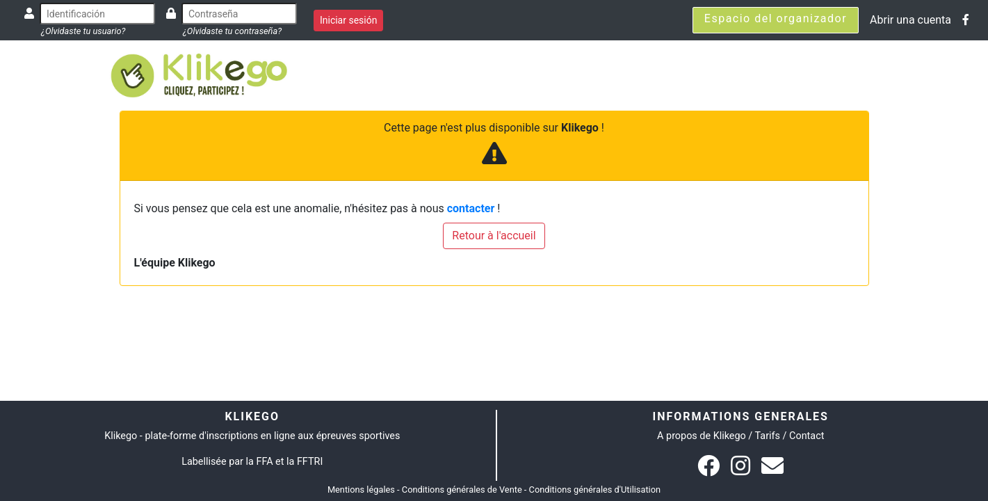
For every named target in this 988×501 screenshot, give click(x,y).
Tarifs (767, 436)
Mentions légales (361, 489)
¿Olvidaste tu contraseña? (232, 31)
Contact (806, 436)
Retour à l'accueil (493, 235)
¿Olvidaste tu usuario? (83, 31)
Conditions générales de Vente (462, 489)
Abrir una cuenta (910, 19)
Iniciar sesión (349, 20)
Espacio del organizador (775, 18)
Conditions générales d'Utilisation (595, 489)
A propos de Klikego (701, 436)
